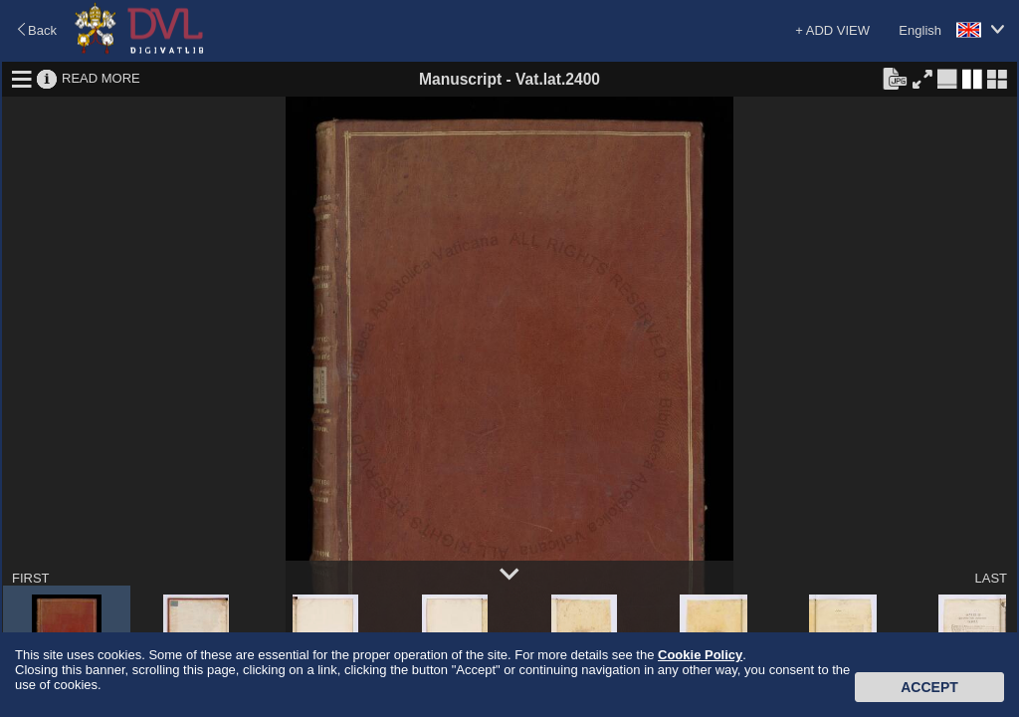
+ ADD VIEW (832, 30)
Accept (929, 687)
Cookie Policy (700, 654)
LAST (990, 578)
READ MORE (101, 78)
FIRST (31, 578)
